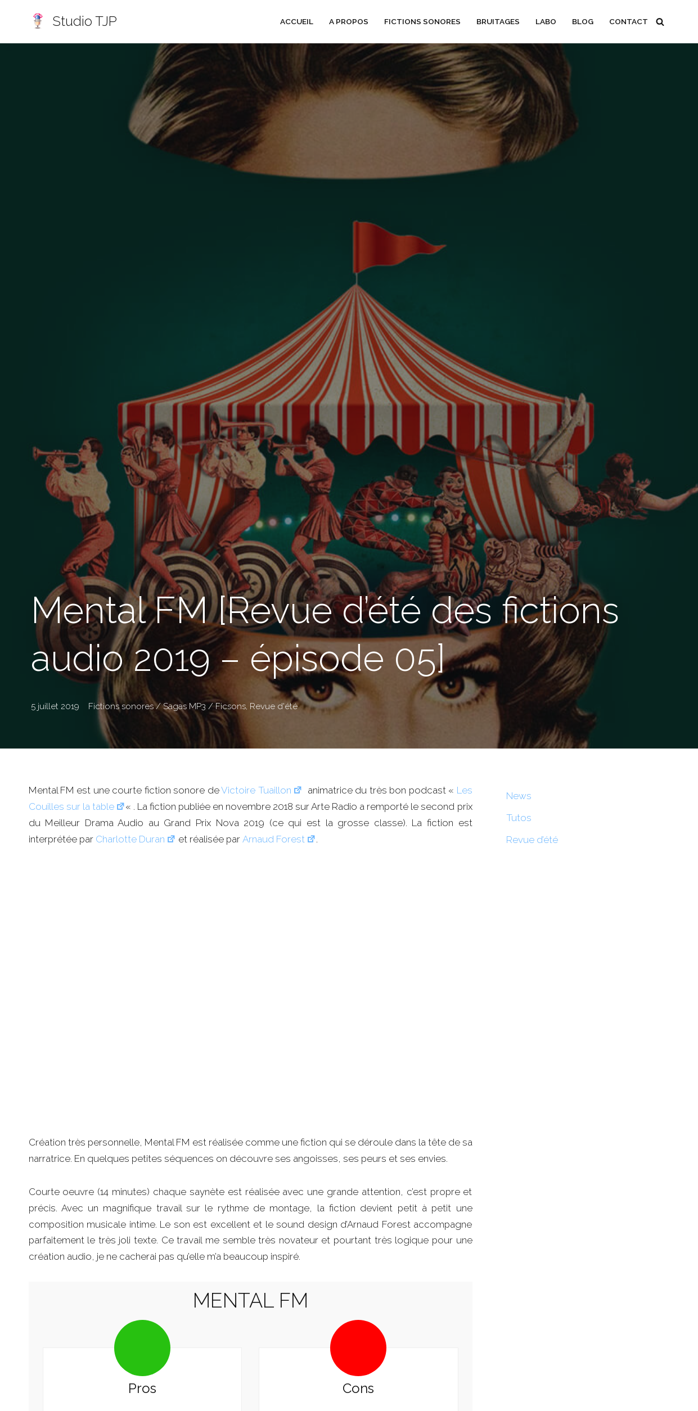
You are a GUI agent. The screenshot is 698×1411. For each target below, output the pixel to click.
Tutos (519, 817)
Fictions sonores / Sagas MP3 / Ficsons (167, 706)
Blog (582, 21)
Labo (545, 21)
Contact (628, 21)
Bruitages (497, 21)
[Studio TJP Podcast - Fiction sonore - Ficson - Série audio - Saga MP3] (73, 21)
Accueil (295, 21)
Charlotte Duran (137, 839)
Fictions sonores (421, 21)
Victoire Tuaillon (261, 790)
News (519, 795)
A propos (347, 21)
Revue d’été (532, 839)
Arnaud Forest (281, 839)
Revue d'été (274, 706)
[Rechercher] (660, 21)
